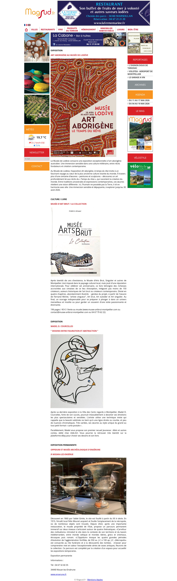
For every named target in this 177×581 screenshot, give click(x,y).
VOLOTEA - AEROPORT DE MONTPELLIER (140, 72)
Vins (60, 29)
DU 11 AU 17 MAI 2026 (139, 100)
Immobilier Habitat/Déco (106, 29)
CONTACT (36, 166)
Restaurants (48, 29)
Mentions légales (95, 579)
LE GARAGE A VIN (137, 77)
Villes (34, 29)
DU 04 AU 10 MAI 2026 (139, 103)
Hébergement (88, 29)
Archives (140, 84)
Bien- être (133, 29)
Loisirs (121, 29)
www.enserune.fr (58, 574)
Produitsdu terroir (72, 29)
